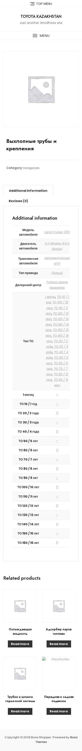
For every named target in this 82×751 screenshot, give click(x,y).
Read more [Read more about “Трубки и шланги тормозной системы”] (20, 711)
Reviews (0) (18, 201)
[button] (41, 36)
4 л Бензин (53, 243)
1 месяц (50, 297)
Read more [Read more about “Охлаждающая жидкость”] (20, 644)
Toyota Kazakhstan (41, 16)
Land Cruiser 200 (57, 232)
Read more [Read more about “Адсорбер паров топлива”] (59, 644)
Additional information (28, 190)
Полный (57, 273)
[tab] (28, 190)
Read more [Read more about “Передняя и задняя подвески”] (59, 711)
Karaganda (31, 168)
